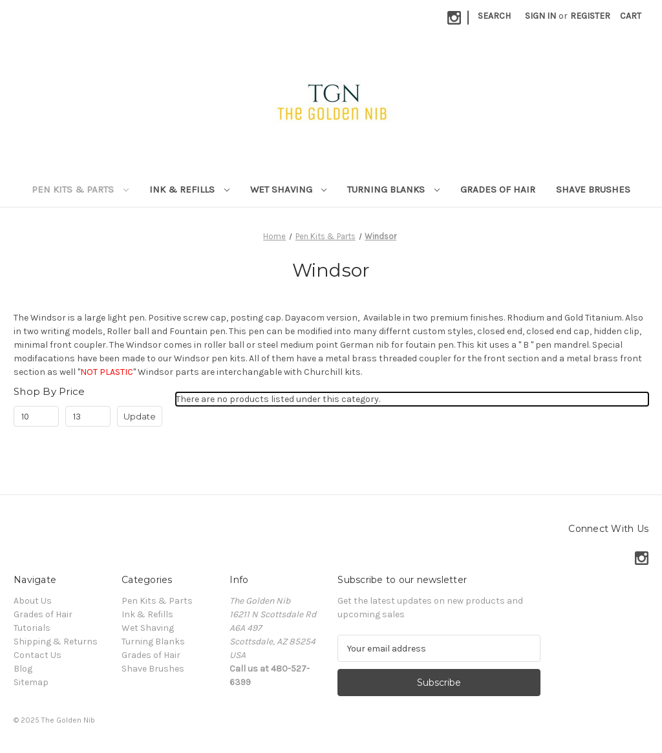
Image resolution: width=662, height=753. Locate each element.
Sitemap (31, 682)
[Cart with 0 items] (630, 16)
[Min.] (36, 416)
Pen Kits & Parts (80, 189)
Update (139, 416)
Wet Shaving (288, 189)
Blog (23, 668)
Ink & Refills (189, 189)
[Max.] (88, 416)
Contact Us (37, 655)
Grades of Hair (497, 189)
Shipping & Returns (56, 641)
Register (590, 15)
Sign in (540, 15)
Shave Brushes (593, 189)
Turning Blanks (393, 189)
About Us (33, 600)
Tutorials (32, 627)
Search (494, 15)
